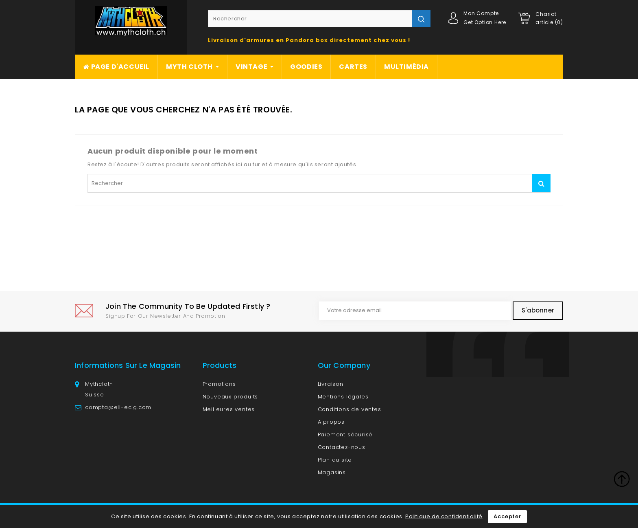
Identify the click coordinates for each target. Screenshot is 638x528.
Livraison (330, 384)
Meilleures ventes (229, 409)
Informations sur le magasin (128, 365)
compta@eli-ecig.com (118, 407)
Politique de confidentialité (444, 516)
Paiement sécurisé (345, 434)
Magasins (332, 472)
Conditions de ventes (349, 409)
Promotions (219, 384)
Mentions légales (343, 396)
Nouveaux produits (230, 396)
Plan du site (335, 460)
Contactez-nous (341, 447)
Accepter (507, 516)
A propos (331, 422)
